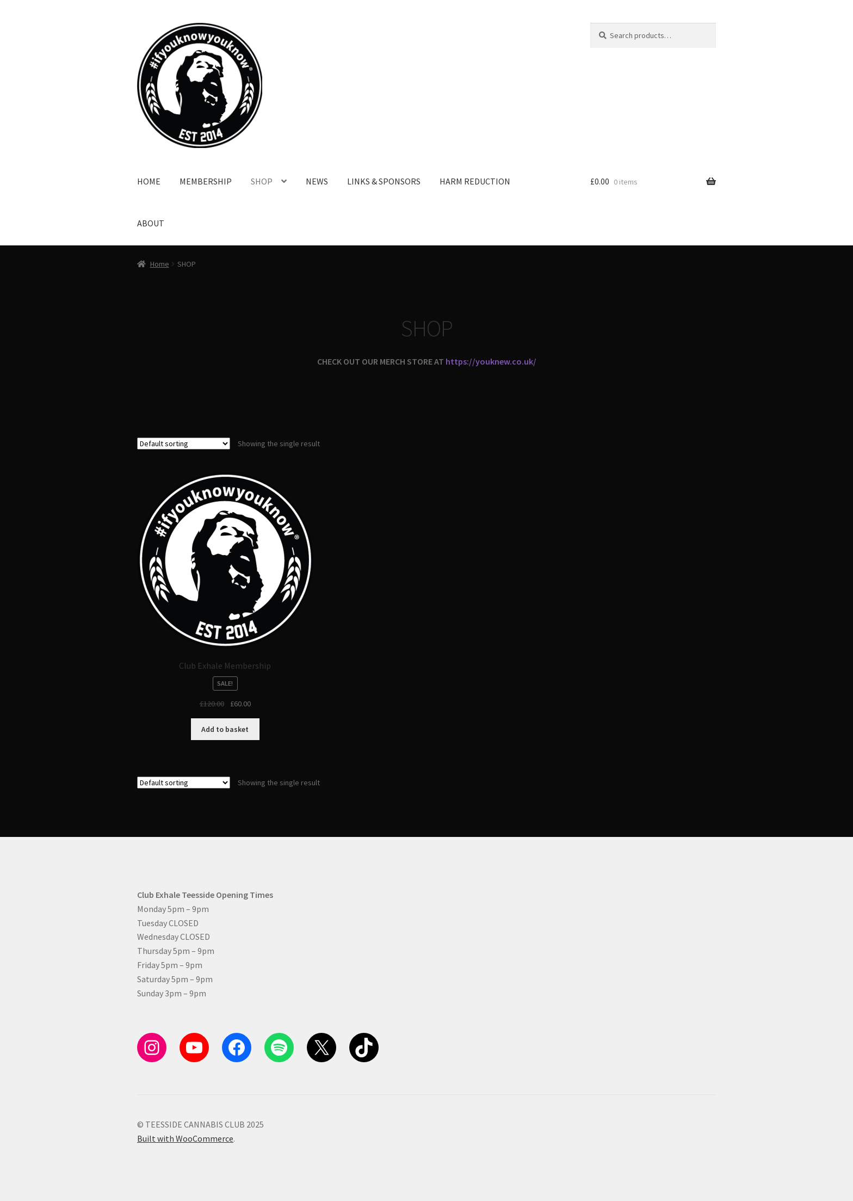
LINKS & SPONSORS (384, 181)
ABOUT (150, 223)
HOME (148, 181)
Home (159, 264)
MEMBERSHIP (206, 181)
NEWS (317, 181)
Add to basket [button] (225, 729)
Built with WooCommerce (185, 1138)
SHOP (262, 181)
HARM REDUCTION (475, 181)
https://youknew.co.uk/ (491, 361)
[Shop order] (183, 443)
